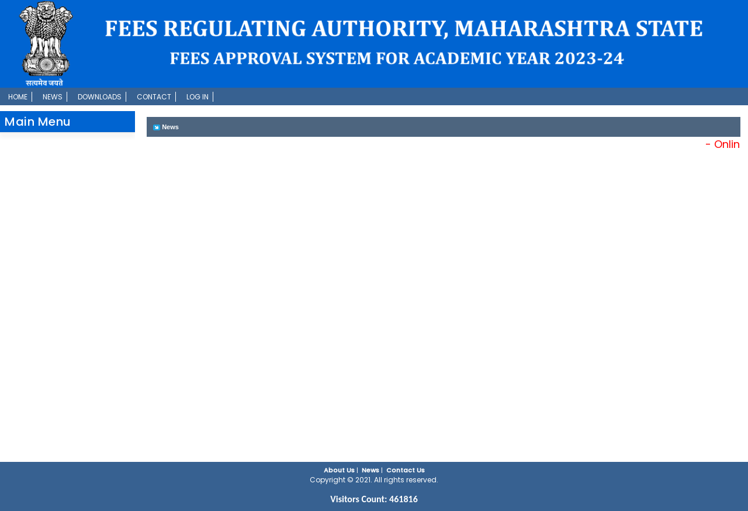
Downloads (100, 97)
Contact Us (405, 470)
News (53, 97)
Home (17, 97)
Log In (197, 97)
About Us (339, 470)
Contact (154, 97)
